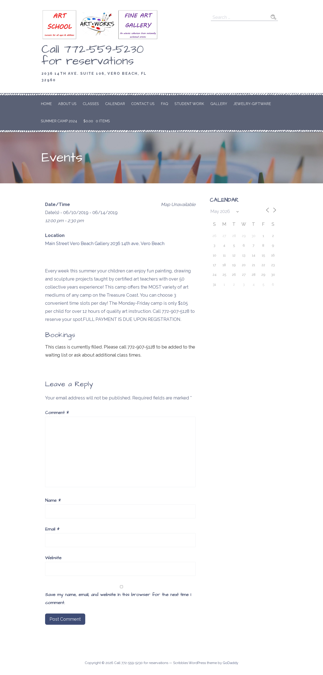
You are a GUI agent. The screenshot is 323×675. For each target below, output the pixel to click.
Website (53, 558)
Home (46, 104)
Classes (91, 104)
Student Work (189, 104)
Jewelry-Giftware (252, 104)
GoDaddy (230, 663)
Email (52, 529)
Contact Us (143, 104)
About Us (67, 104)
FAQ (164, 104)
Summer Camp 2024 (59, 121)
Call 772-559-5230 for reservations (92, 55)
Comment (57, 413)
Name (53, 500)
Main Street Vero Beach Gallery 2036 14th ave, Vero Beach (104, 243)
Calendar (115, 104)
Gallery (218, 104)
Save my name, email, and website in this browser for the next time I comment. (118, 599)
